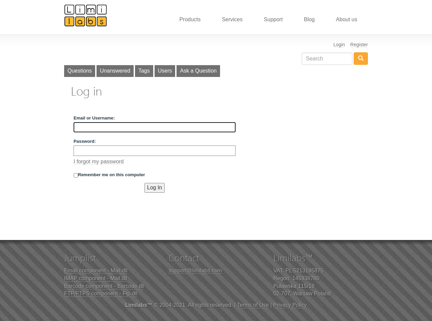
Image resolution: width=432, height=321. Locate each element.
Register (359, 44)
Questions (80, 71)
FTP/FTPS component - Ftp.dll (100, 293)
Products (189, 19)
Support (273, 19)
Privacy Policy (290, 305)
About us (346, 19)
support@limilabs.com (195, 270)
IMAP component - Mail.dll (95, 278)
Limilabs (85, 15)
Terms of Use (253, 305)
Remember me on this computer (109, 175)
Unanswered (115, 71)
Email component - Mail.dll (96, 270)
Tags (144, 71)
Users (165, 71)
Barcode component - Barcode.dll (104, 286)
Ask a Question (198, 71)
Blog (309, 19)
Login (339, 44)
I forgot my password (99, 161)
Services (232, 19)
